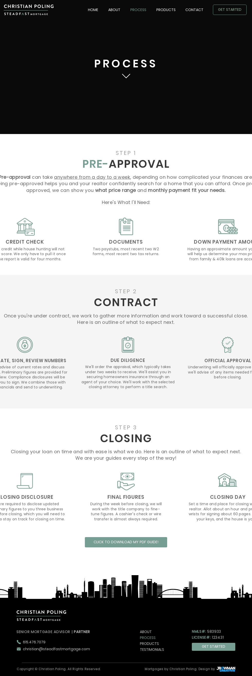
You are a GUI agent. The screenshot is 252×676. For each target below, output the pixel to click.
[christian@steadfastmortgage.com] (63, 649)
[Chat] (126, 76)
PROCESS (148, 637)
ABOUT (146, 631)
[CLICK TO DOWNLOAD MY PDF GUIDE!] (126, 542)
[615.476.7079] (63, 642)
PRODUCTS (149, 643)
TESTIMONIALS (152, 649)
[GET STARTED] (230, 10)
